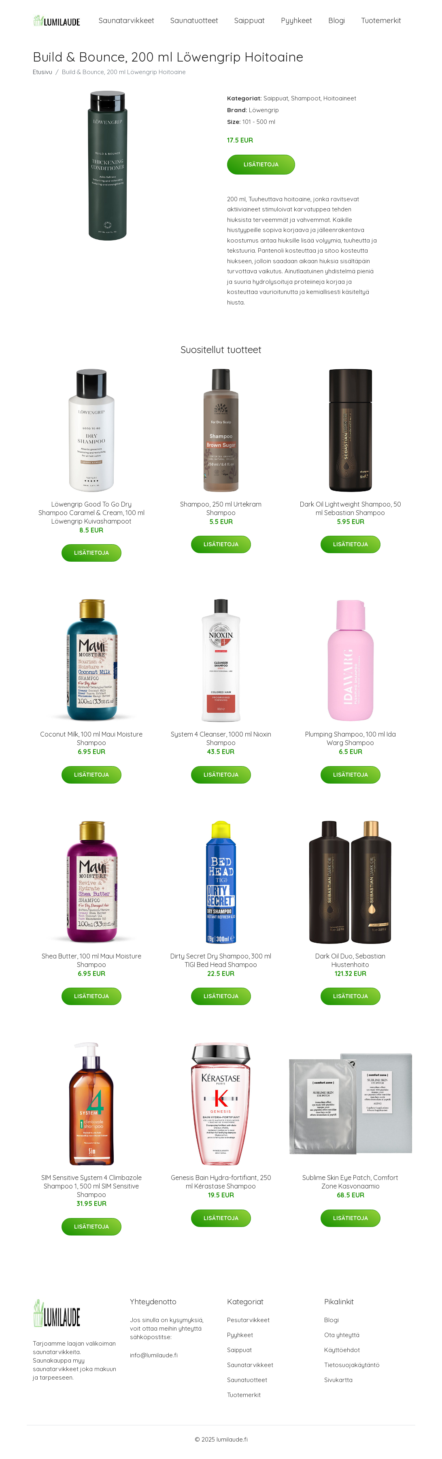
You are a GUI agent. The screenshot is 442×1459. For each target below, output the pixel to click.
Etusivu (42, 77)
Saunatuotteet (194, 23)
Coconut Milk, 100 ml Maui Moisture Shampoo (91, 744)
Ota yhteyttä (341, 1340)
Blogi (336, 23)
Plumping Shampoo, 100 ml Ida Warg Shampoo (350, 744)
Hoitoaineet (339, 104)
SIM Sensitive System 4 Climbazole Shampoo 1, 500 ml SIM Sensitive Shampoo (91, 1191)
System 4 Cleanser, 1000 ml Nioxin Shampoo (221, 744)
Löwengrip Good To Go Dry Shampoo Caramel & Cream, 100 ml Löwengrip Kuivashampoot (91, 518)
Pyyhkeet (296, 23)
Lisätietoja (261, 170)
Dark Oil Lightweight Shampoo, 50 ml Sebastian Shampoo (350, 514)
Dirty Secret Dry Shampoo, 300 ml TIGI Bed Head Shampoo (220, 966)
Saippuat (249, 23)
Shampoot (306, 104)
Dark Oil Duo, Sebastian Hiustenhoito (350, 966)
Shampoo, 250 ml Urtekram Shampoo (220, 514)
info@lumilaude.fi (154, 1361)
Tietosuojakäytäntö (352, 1370)
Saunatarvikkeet (126, 23)
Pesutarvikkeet (248, 1325)
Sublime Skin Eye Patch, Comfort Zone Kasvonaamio (350, 1187)
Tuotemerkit (381, 23)
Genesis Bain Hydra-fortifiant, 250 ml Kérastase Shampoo (221, 1187)
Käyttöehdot (342, 1355)
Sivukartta (338, 1385)
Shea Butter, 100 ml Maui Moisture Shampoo (91, 966)
